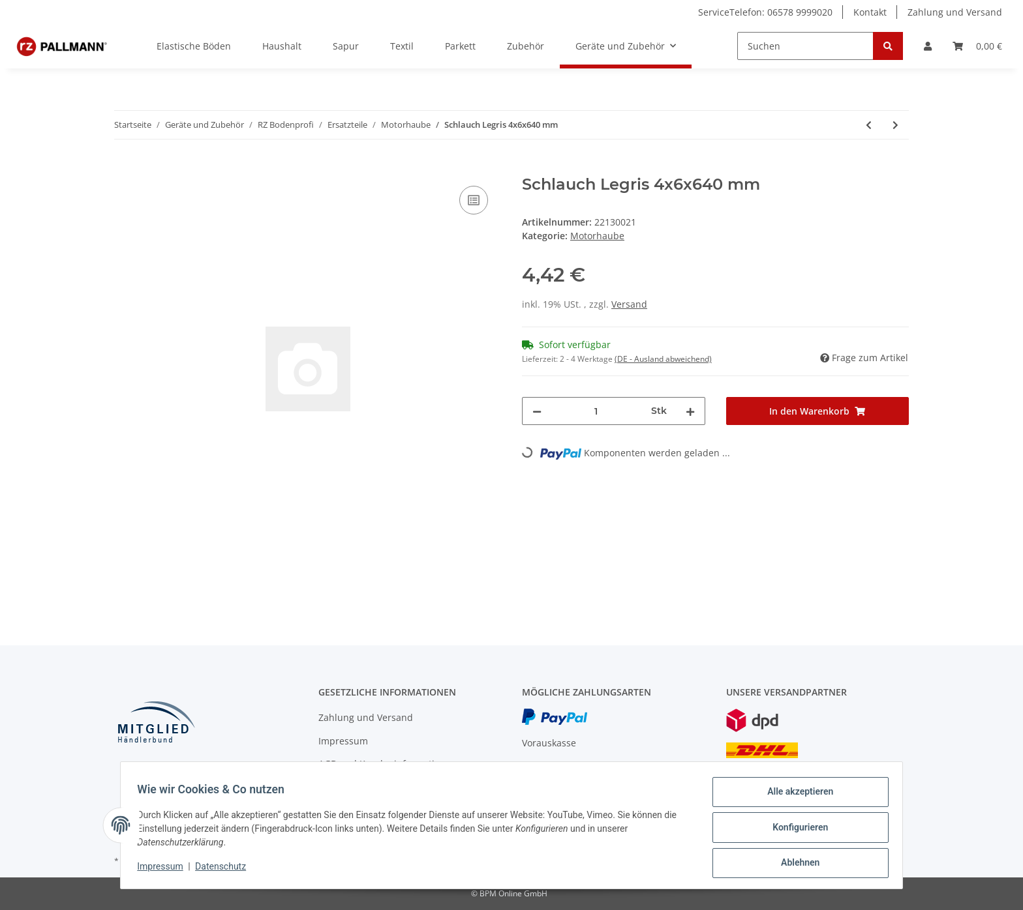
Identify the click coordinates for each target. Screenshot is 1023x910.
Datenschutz (225, 869)
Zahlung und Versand (955, 12)
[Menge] (596, 411)
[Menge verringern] (537, 411)
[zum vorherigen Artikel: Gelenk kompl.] (868, 125)
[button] (927, 45)
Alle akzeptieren (796, 796)
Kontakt (870, 12)
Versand (629, 304)
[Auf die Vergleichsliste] (473, 200)
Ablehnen (795, 864)
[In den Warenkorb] (124, 168)
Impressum (343, 741)
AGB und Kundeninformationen (387, 763)
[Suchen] (805, 46)
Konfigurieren (795, 830)
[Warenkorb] (977, 45)
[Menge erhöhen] (690, 411)
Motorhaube (597, 235)
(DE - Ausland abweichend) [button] (663, 358)
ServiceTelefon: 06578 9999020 (765, 12)
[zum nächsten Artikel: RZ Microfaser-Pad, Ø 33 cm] (895, 125)
